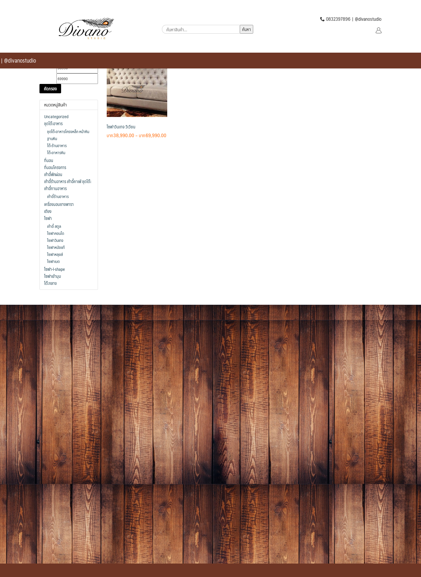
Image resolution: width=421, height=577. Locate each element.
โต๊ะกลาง (50, 283)
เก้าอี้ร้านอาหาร (58, 196)
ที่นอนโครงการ (55, 167)
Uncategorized (56, 116)
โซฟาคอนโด (55, 233)
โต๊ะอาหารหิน (56, 152)
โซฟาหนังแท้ (56, 247)
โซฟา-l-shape (54, 269)
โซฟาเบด (53, 261)
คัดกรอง (50, 88)
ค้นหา (246, 29)
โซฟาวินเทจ (55, 240)
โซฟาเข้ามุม (52, 276)
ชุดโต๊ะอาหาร (53, 123)
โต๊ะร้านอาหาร (57, 145)
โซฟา (48, 218)
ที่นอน (48, 160)
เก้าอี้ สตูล (54, 226)
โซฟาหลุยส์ (55, 254)
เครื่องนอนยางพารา (59, 204)
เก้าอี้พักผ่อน (53, 174)
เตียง (47, 211)
